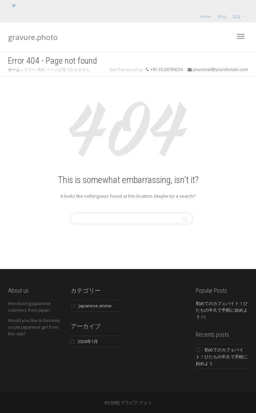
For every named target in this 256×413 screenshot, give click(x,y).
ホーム (14, 69)
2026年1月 (88, 341)
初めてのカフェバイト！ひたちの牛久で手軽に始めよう (222, 310)
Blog (222, 16)
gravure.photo (33, 37)
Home (205, 16)
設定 (237, 16)
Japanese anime (95, 306)
